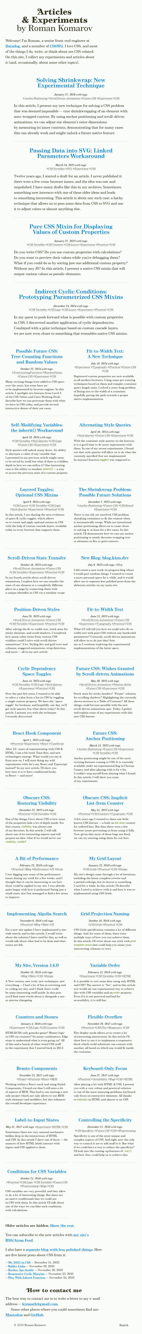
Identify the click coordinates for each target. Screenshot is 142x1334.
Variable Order (105, 966)
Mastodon (14, 1315)
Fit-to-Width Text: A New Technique (105, 354)
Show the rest (62, 1226)
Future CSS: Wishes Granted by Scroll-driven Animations (105, 671)
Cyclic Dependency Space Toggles (37, 671)
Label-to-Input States (37, 1120)
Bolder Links (16, 1266)
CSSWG (56, 46)
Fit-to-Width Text (105, 610)
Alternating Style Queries (105, 425)
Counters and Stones (37, 1017)
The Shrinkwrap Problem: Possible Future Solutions (105, 492)
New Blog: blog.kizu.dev (105, 558)
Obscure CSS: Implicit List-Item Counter (105, 800)
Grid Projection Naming (105, 914)
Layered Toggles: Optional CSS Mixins (37, 492)
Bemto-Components (36, 1069)
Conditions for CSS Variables (36, 1172)
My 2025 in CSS (19, 1262)
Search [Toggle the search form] (123, 1325)
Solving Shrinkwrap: (70, 83)
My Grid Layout (105, 859)
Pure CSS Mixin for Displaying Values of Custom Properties (71, 229)
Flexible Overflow (105, 1017)
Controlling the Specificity (105, 1120)
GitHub (37, 1315)
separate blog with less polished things (59, 1250)
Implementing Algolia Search (37, 914)
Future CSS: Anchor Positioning (105, 736)
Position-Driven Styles (37, 610)
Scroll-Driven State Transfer (37, 558)
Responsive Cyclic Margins (26, 1274)
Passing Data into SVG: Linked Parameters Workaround (71, 153)
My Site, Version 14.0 (37, 966)
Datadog (12, 46)
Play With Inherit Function (26, 1277)
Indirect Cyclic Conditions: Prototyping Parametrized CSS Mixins (71, 294)
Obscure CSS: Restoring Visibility (37, 800)
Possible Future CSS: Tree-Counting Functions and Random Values (37, 356)
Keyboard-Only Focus (105, 1069)
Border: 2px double (21, 1270)
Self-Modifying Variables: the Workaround (37, 428)
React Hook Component (37, 733)
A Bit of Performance (37, 859)
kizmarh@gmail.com (40, 1304)
